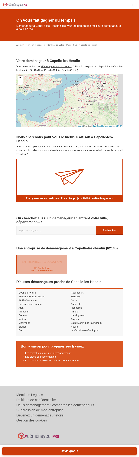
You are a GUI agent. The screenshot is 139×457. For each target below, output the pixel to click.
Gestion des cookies (31, 420)
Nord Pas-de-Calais (55, 45)
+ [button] (20, 78)
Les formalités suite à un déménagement (48, 353)
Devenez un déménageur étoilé (40, 415)
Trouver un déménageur (35, 45)
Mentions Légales (29, 395)
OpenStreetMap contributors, (103, 126)
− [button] (20, 82)
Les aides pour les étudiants (41, 356)
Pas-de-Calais (72, 45)
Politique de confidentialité (36, 400)
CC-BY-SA (118, 126)
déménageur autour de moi (56, 66)
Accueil (19, 45)
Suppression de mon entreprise (40, 410)
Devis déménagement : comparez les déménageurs (55, 405)
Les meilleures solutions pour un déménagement (52, 360)
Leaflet (80, 126)
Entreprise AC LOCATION (42, 261)
